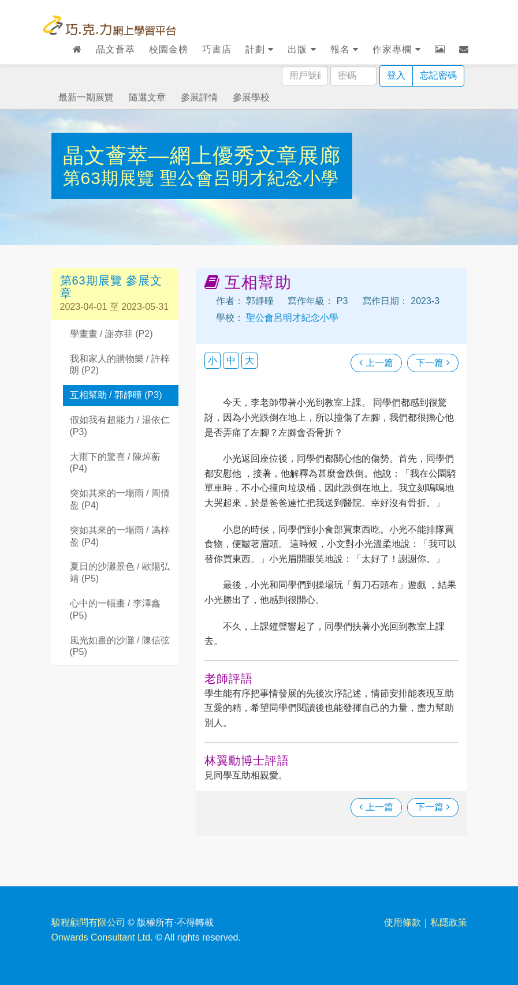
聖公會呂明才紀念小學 (249, 178)
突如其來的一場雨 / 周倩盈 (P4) (120, 499)
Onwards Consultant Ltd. (102, 937)
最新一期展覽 (86, 97)
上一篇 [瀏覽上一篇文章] (376, 363)
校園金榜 (168, 49)
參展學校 (251, 97)
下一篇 (432, 363)
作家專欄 (396, 49)
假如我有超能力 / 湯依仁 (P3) (120, 426)
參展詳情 (199, 97)
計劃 (259, 49)
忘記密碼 (438, 75)
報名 (344, 49)
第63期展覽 (112, 178)
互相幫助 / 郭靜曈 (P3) (116, 395)
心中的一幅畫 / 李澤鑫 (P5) (115, 609)
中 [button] (231, 360)
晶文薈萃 (115, 49)
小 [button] (212, 360)
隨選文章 (147, 97)
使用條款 (402, 922)
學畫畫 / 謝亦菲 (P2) (111, 334)
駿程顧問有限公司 (88, 922)
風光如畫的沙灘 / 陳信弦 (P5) (120, 646)
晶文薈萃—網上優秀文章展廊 (202, 155)
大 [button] (249, 360)
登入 (396, 75)
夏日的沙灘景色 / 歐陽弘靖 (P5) (120, 572)
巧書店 (217, 49)
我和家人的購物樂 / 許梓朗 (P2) (120, 365)
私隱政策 (448, 922)
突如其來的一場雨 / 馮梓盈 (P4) (120, 536)
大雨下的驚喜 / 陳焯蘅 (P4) (115, 463)
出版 (302, 49)
